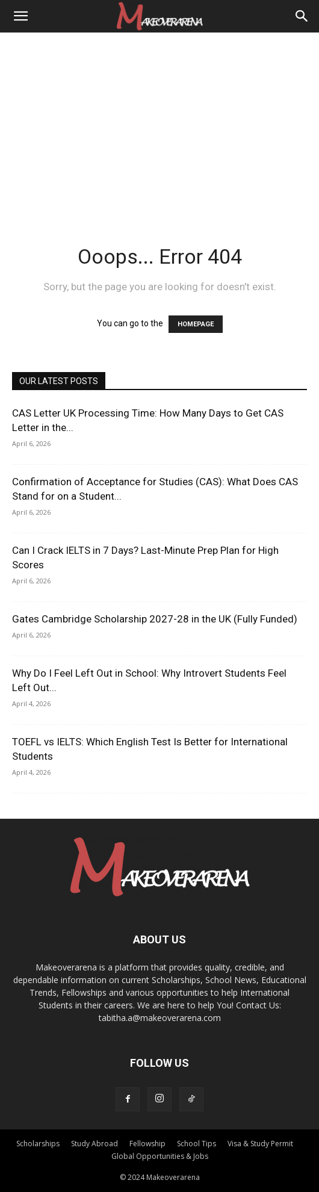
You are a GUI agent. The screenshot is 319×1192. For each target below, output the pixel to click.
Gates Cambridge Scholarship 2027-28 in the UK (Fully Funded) (154, 619)
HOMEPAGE (196, 324)
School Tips (196, 1143)
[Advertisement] (159, 123)
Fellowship (147, 1143)
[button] (20, 16)
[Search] (302, 16)
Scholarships (38, 1143)
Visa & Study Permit (260, 1143)
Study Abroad (94, 1143)
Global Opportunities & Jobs (159, 1156)
